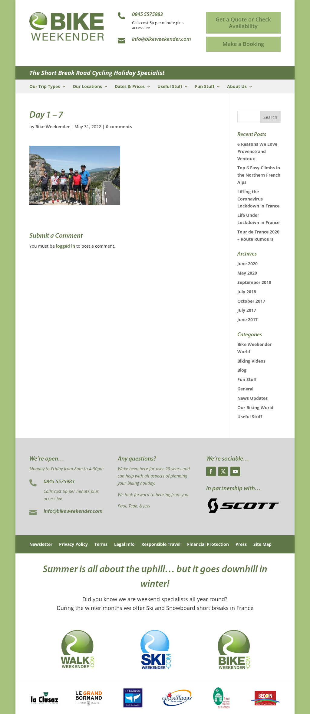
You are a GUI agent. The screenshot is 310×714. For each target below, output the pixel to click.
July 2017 (246, 310)
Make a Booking (243, 43)
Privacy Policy (73, 544)
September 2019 (254, 282)
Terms (100, 544)
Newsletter (40, 544)
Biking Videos (251, 361)
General (245, 389)
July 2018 (246, 292)
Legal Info (124, 544)
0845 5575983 (59, 482)
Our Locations (87, 86)
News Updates (252, 398)
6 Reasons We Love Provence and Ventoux (257, 151)
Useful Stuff (169, 86)
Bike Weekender (52, 126)
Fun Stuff (204, 86)
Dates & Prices (130, 86)
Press (241, 544)
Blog (241, 370)
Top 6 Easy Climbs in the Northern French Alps (258, 175)
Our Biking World (255, 407)
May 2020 (247, 273)
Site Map (262, 544)
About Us (237, 86)
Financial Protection (208, 544)
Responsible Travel (160, 544)
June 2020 (247, 263)
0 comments (119, 126)
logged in (65, 246)
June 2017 (247, 319)
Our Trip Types (44, 86)
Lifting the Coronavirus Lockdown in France (258, 199)
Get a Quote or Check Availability (243, 23)
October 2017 (251, 301)
